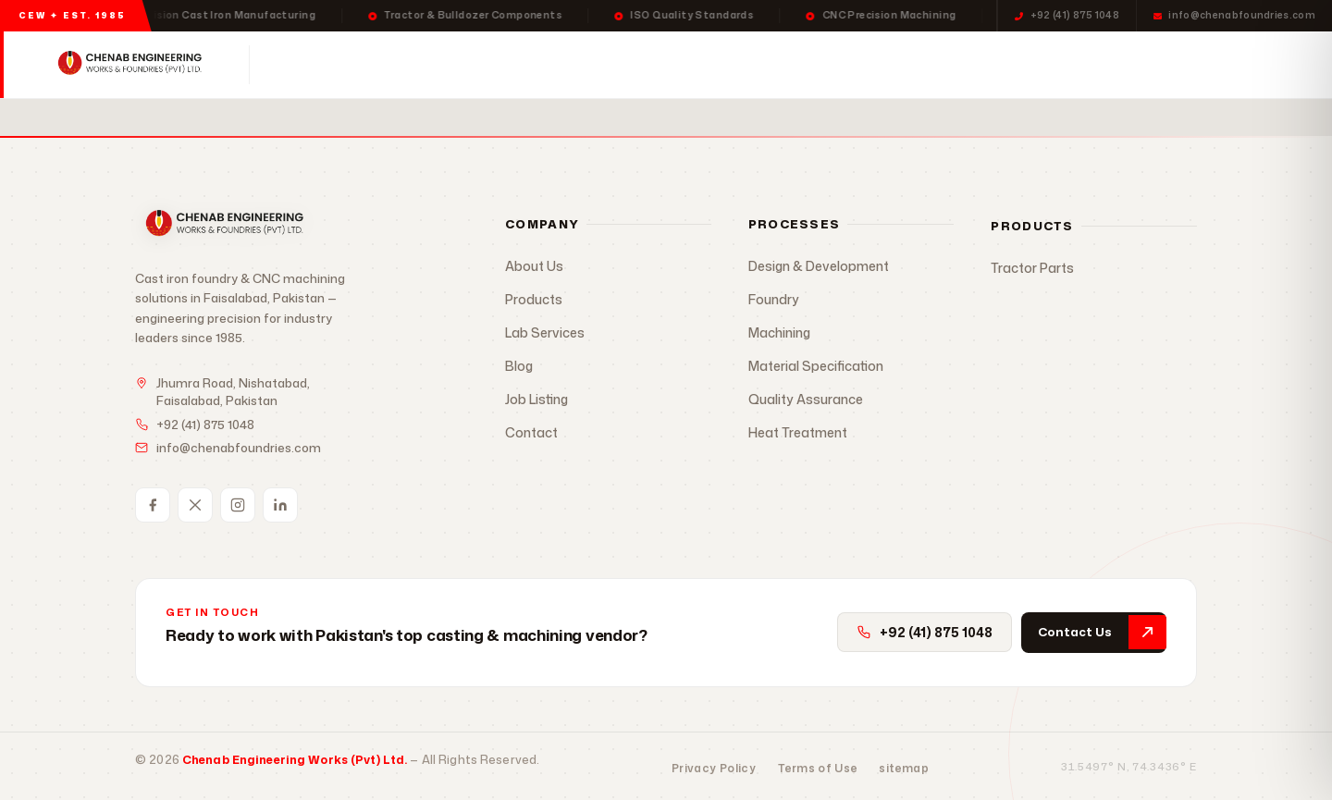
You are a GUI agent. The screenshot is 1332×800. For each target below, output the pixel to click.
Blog (519, 366)
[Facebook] (152, 505)
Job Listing (536, 399)
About (775, 64)
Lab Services (674, 64)
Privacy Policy (714, 768)
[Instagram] (237, 505)
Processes (549, 64)
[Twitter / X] (195, 505)
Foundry (773, 299)
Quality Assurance (805, 399)
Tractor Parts (1032, 268)
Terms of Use (817, 768)
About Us (534, 266)
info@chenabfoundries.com (1234, 14)
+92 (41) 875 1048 (1067, 14)
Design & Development (818, 266)
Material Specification (815, 366)
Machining (779, 332)
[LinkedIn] (280, 505)
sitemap (904, 768)
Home (333, 64)
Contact (861, 64)
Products (427, 64)
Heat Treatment (797, 432)
